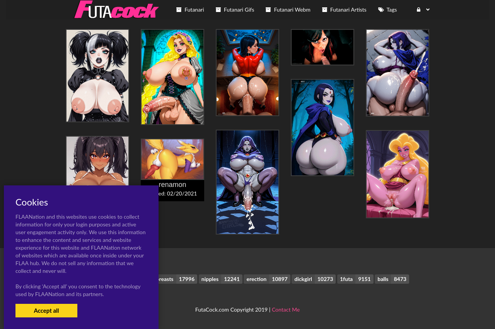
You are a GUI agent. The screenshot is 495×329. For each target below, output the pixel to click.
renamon (172, 184)
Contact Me (286, 309)
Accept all (46, 310)
